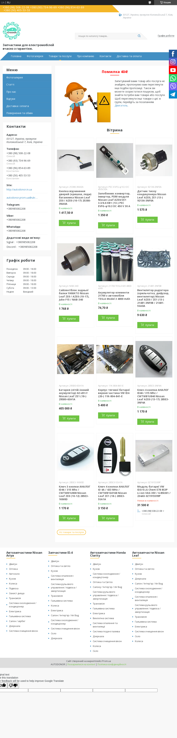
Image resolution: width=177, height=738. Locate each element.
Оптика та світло (60, 566)
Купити (71, 223)
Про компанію (85, 56)
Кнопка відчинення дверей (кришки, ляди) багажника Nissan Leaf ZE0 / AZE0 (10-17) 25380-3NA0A (75, 197)
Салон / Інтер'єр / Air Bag (65, 615)
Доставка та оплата (129, 56)
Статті (10, 84)
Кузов (12, 578)
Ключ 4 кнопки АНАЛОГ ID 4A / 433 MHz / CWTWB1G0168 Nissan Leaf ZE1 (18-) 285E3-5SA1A (113, 493)
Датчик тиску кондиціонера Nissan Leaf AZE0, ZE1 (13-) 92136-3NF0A (151, 195)
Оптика (13, 568)
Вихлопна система (103, 618)
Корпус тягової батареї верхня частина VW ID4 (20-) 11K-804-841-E (114, 393)
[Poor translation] (13, 685)
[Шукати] (139, 36)
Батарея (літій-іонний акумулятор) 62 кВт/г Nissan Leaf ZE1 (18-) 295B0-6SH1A (74, 394)
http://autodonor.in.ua (19, 189)
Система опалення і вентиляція (62, 577)
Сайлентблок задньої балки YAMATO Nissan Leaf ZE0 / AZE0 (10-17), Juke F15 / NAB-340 (74, 294)
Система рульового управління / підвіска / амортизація (64, 587)
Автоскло (14, 573)
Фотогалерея (35, 56)
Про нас (11, 91)
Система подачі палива (106, 631)
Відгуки (10, 98)
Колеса (13, 583)
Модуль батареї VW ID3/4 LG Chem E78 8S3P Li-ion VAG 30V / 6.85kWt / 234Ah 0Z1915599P (153, 491)
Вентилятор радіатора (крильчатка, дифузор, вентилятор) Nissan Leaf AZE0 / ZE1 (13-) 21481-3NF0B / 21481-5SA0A (153, 298)
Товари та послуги (60, 56)
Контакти (105, 56)
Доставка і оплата (17, 106)
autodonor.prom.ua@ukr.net (22, 197)
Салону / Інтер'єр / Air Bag (107, 587)
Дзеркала (14, 626)
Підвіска (13, 588)
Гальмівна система (20, 616)
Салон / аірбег (17, 621)
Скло (53, 633)
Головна (16, 56)
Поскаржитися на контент (81, 664)
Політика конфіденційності (112, 664)
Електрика (15, 611)
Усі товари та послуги (71, 532)
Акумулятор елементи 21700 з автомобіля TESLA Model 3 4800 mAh (114, 296)
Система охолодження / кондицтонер (106, 575)
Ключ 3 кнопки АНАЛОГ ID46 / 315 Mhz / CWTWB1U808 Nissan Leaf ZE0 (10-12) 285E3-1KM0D (74, 493)
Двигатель (121, 105)
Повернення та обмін (19, 113)
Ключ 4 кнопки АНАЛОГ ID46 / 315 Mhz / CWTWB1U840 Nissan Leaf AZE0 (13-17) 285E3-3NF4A (153, 396)
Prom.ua (106, 661)
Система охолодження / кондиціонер (22, 604)
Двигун (13, 564)
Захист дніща (16, 593)
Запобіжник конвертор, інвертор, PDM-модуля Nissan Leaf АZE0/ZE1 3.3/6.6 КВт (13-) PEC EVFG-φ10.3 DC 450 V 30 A (114, 200)
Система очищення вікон (23, 630)
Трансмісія (15, 598)
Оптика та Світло (103, 582)
